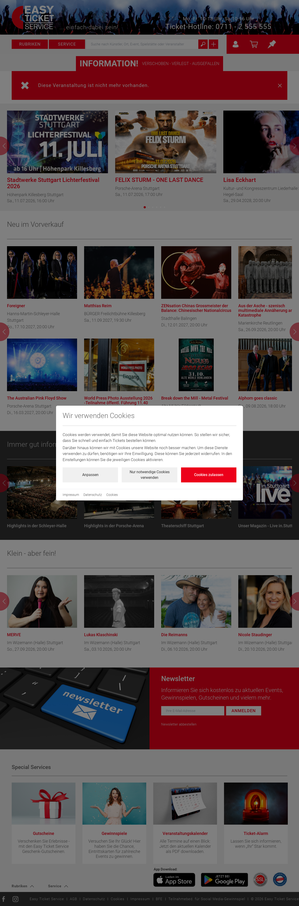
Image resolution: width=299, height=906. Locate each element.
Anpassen (90, 475)
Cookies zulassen (208, 475)
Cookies (112, 495)
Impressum (71, 495)
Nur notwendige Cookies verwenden (150, 475)
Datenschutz (92, 495)
